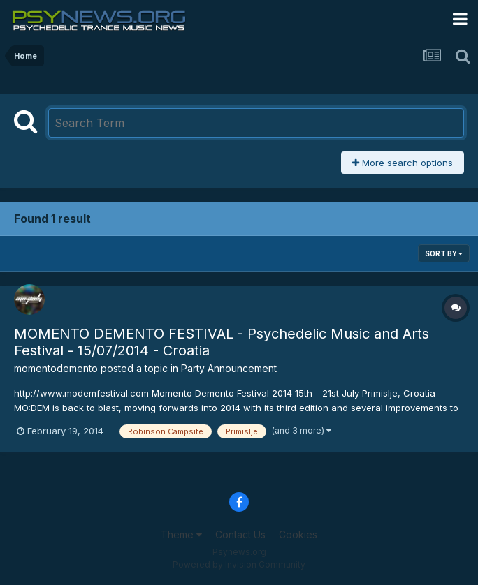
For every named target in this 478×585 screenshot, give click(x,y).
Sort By (444, 253)
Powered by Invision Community (239, 564)
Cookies (298, 534)
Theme (181, 534)
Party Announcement (229, 368)
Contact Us (240, 534)
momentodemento (56, 368)
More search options (402, 162)
